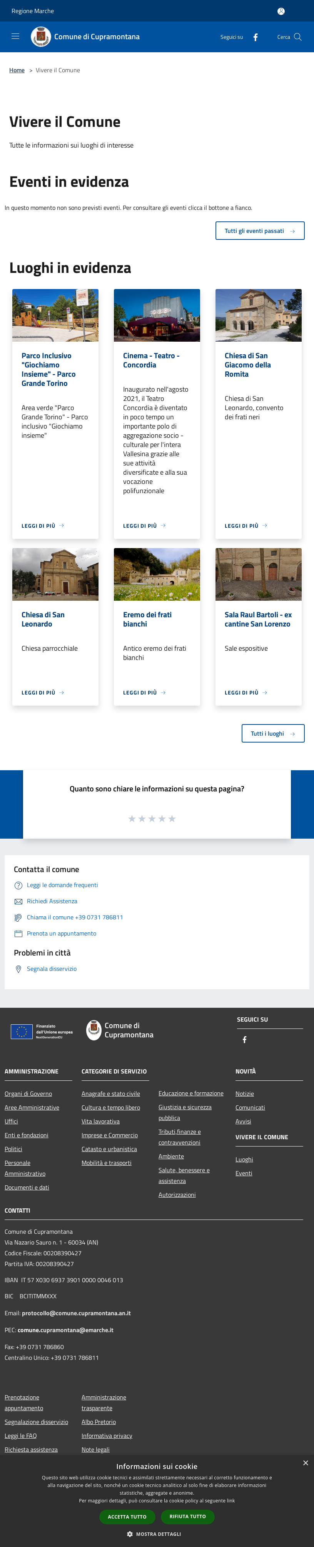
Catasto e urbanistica (109, 1148)
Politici (13, 1148)
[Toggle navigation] (15, 36)
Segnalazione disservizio (36, 1421)
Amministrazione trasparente (104, 1402)
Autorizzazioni (177, 1194)
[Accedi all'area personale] (281, 11)
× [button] (305, 1463)
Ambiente (171, 1156)
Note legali (96, 1449)
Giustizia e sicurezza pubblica (185, 1112)
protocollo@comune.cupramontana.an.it (76, 1313)
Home (17, 70)
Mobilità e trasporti (107, 1162)
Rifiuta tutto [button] (188, 1516)
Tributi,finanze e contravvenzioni (180, 1137)
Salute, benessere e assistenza (184, 1175)
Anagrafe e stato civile (111, 1093)
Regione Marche (33, 10)
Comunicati (250, 1107)
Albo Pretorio (99, 1421)
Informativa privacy (107, 1435)
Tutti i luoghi (273, 733)
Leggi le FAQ (21, 1435)
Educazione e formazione (191, 1093)
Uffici (11, 1121)
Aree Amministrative (32, 1107)
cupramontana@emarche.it (77, 1329)
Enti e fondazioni (26, 1135)
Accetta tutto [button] (127, 1517)
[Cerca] (297, 37)
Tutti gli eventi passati (260, 230)
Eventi (244, 1173)
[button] (157, 1534)
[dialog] (157, 1501)
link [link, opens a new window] (231, 1500)
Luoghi (244, 1159)
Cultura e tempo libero (111, 1107)
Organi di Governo (28, 1093)
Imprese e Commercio (110, 1135)
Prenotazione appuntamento (24, 1402)
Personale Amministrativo (25, 1168)
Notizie (245, 1093)
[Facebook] (252, 37)
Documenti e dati (27, 1187)
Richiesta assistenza (31, 1449)
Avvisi (243, 1121)
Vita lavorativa (101, 1121)
